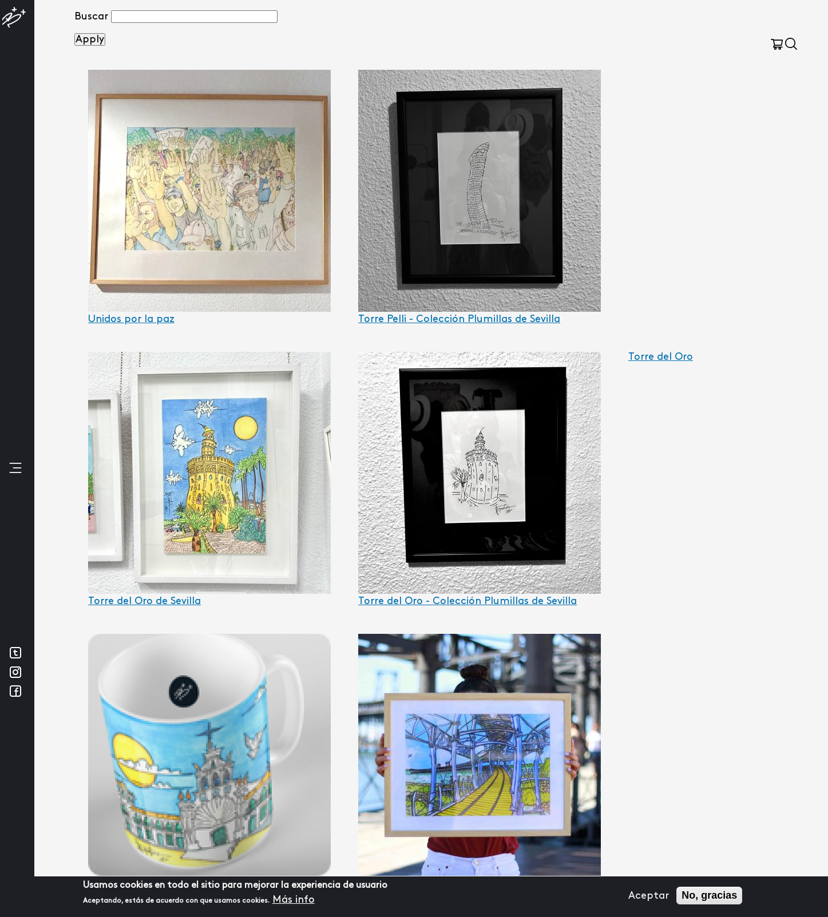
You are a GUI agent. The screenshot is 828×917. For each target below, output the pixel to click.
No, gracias (709, 896)
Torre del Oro (660, 357)
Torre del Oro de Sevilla (144, 601)
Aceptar (648, 895)
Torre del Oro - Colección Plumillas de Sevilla (467, 601)
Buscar (91, 16)
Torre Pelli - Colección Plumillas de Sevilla (459, 319)
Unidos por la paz (131, 319)
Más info (293, 900)
